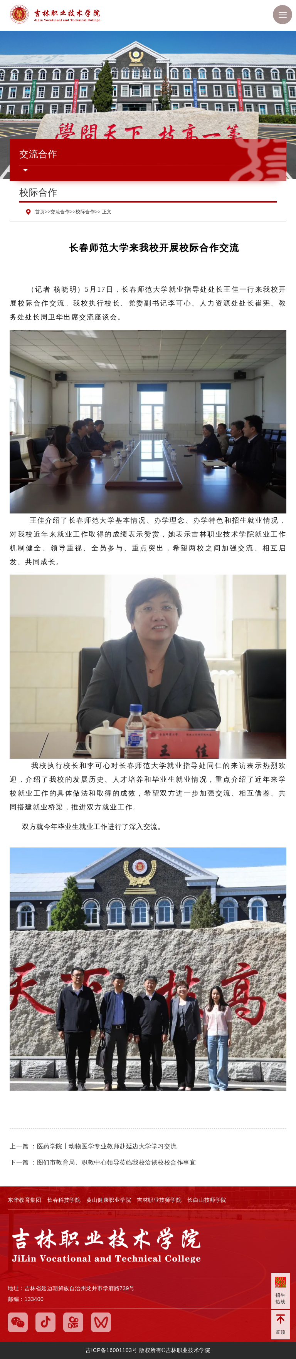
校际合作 (85, 211)
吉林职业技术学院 (75, 15)
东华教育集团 (24, 1200)
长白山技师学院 (207, 1200)
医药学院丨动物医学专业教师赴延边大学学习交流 (107, 1146)
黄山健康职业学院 (108, 1200)
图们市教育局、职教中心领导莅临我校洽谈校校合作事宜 (116, 1162)
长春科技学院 (64, 1200)
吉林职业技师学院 (159, 1200)
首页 (40, 211)
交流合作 (60, 211)
